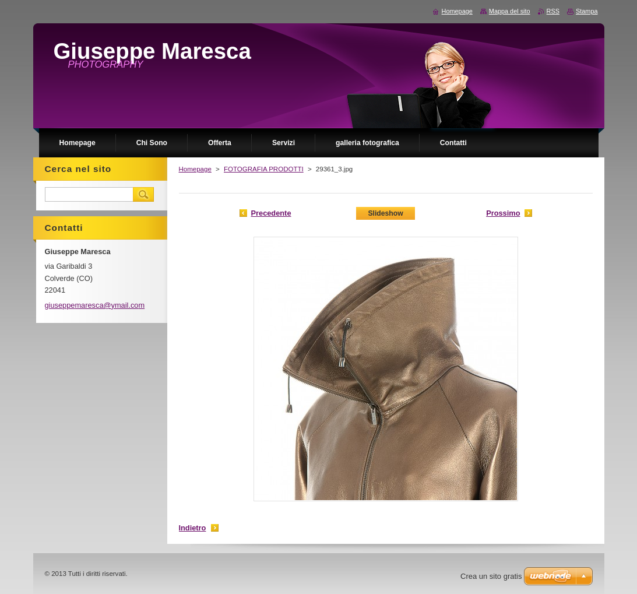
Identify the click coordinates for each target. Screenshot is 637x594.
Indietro (192, 527)
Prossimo (503, 213)
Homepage (195, 169)
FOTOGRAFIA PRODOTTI (264, 169)
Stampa (586, 11)
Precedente (271, 213)
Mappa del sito (509, 11)
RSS (553, 11)
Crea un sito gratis (491, 576)
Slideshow (385, 213)
